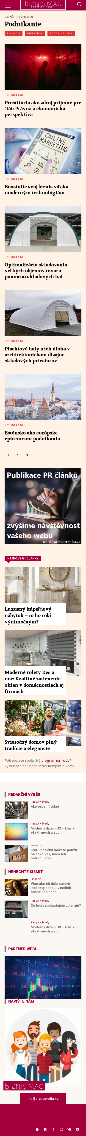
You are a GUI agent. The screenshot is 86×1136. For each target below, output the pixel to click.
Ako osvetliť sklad (45, 806)
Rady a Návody (61, 33)
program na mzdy (55, 760)
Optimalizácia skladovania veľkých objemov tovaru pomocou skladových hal (36, 271)
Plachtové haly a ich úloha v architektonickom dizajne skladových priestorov (37, 355)
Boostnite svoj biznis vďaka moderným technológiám (36, 190)
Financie (13, 33)
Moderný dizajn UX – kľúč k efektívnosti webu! (53, 830)
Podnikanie (15, 95)
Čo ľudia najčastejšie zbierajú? (56, 906)
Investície (35, 33)
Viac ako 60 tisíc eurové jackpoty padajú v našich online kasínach (51, 888)
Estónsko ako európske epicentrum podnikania (32, 436)
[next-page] (36, 455)
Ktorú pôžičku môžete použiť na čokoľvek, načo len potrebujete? (54, 854)
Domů (9, 17)
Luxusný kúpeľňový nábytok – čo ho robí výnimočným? (28, 615)
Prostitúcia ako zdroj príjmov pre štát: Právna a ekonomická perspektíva (43, 108)
